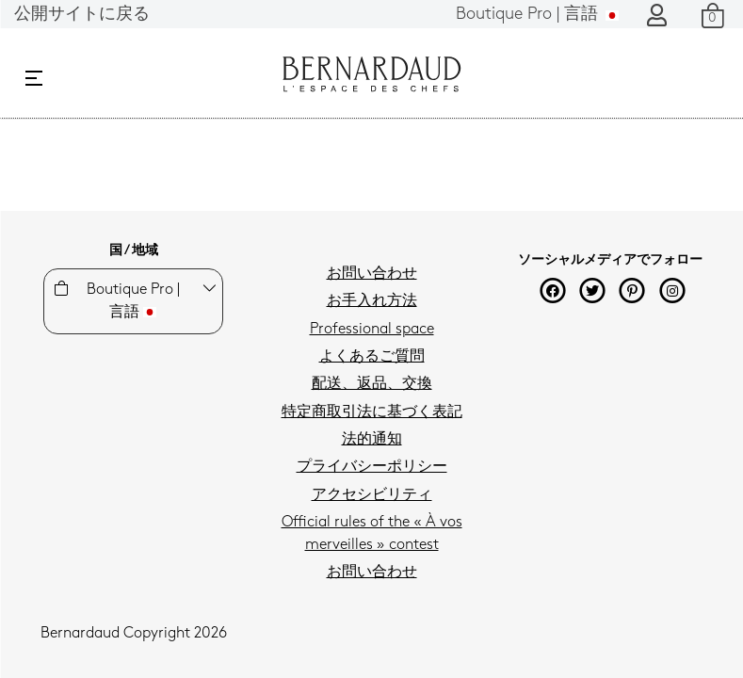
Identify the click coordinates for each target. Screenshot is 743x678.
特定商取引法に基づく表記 (372, 412)
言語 (537, 15)
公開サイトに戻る (82, 15)
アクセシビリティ (372, 495)
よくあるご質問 (372, 356)
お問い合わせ (372, 274)
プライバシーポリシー (372, 467)
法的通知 (372, 439)
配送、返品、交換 (372, 384)
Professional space (372, 329)
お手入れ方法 (372, 301)
